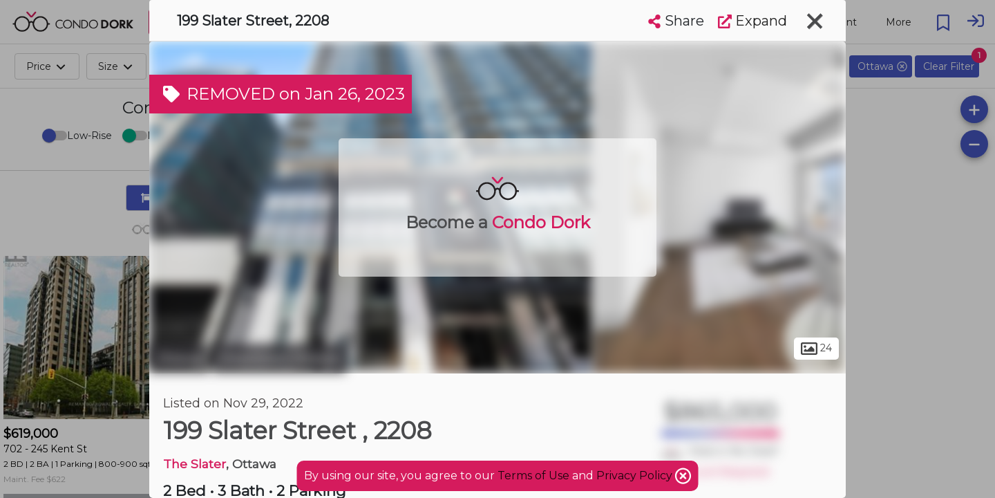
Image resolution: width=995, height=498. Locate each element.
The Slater (194, 463)
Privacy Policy (635, 475)
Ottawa (179, 358)
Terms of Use (533, 475)
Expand (752, 20)
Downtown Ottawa (279, 358)
